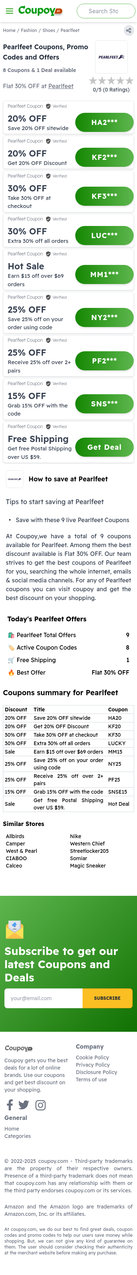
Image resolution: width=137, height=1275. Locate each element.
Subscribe (107, 998)
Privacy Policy (93, 1065)
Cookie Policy (92, 1057)
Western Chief (87, 843)
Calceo (14, 865)
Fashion (29, 30)
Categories (17, 1136)
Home (9, 30)
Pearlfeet (60, 86)
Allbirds (15, 836)
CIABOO (16, 858)
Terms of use (91, 1079)
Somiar (78, 858)
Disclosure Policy (96, 1072)
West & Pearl (21, 851)
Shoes (48, 30)
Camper (15, 843)
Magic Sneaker (88, 865)
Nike (75, 836)
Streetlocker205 (89, 851)
